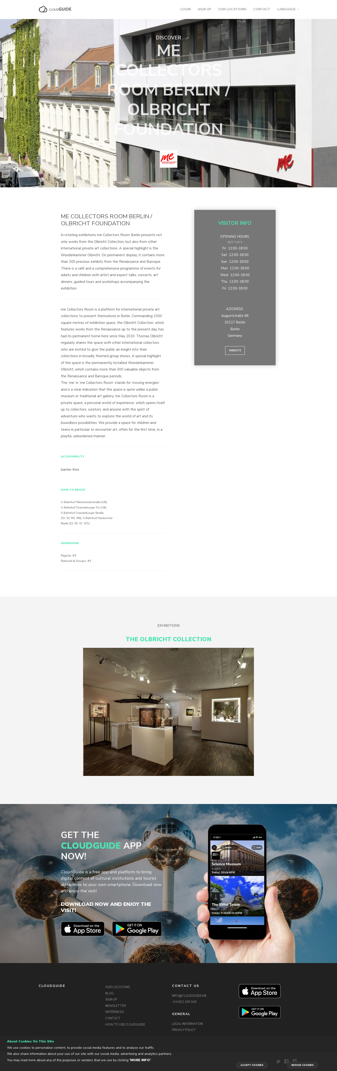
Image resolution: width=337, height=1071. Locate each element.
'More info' (140, 1060)
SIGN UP (204, 9)
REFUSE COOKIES (302, 1065)
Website (235, 350)
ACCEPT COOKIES (252, 1065)
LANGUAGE (286, 9)
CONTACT (261, 9)
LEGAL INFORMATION (187, 1024)
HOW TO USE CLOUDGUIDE (125, 1025)
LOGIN (185, 9)
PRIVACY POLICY (183, 1030)
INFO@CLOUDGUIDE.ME (189, 996)
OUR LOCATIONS (232, 9)
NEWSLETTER (115, 1006)
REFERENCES (114, 1012)
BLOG (109, 993)
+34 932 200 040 (184, 1002)
